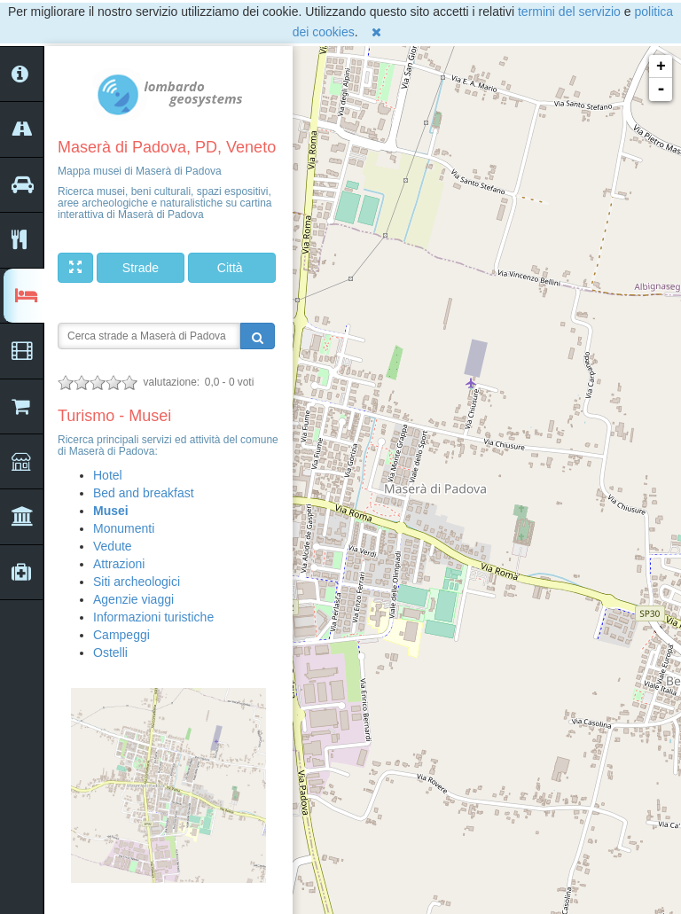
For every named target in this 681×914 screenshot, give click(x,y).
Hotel (107, 475)
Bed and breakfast (143, 493)
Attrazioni (119, 564)
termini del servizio (569, 11)
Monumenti (123, 528)
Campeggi (121, 635)
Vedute (112, 546)
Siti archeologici (136, 581)
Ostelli (110, 652)
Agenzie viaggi (133, 599)
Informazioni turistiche (153, 617)
